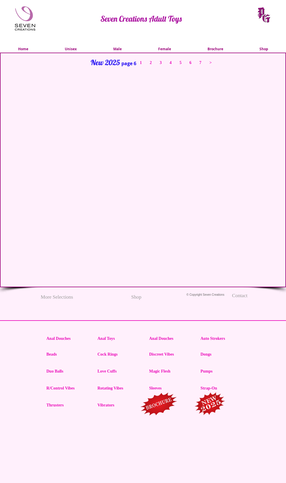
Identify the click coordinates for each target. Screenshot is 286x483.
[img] (28, 179)
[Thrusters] (67, 405)
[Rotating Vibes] (118, 388)
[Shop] (136, 297)
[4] (170, 62)
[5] (180, 62)
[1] (140, 62)
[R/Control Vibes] (67, 388)
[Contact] (240, 296)
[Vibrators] (118, 405)
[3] (160, 62)
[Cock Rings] (118, 354)
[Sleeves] (170, 388)
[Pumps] (221, 371)
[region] (159, 405)
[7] (200, 62)
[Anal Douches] (67, 338)
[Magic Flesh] (170, 371)
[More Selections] (56, 297)
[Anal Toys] (118, 338)
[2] (150, 62)
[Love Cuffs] (118, 371)
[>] (210, 62)
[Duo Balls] (67, 371)
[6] (190, 62)
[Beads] (67, 354)
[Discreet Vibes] (170, 354)
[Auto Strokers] (221, 338)
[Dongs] (221, 354)
